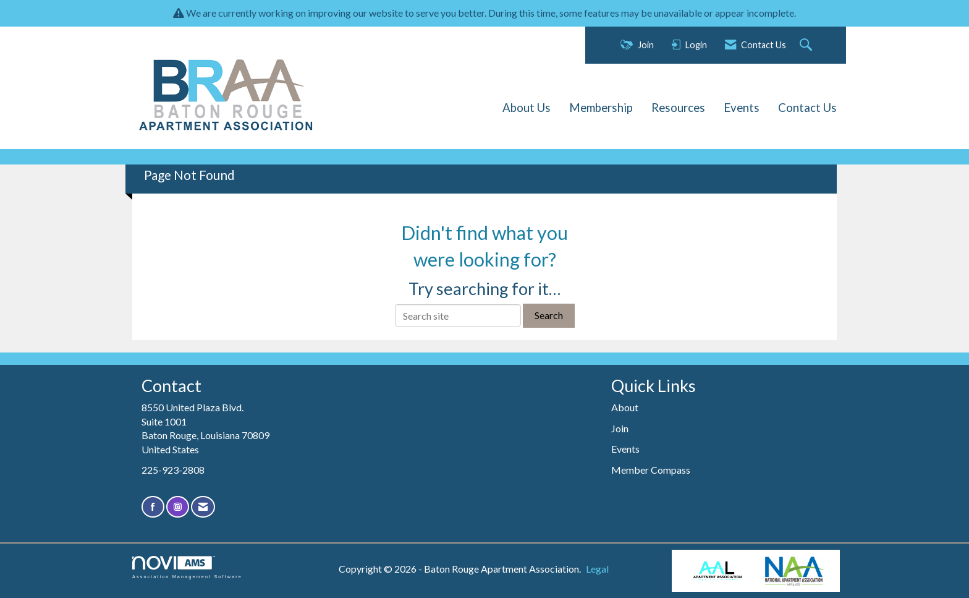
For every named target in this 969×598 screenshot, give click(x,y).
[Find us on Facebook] (153, 507)
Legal (597, 569)
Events (742, 107)
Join (619, 428)
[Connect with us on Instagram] (177, 507)
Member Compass (650, 470)
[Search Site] (807, 45)
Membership (601, 107)
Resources (678, 107)
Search (549, 315)
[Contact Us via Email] (203, 507)
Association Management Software (187, 567)
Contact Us (807, 107)
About (624, 407)
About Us (526, 107)
